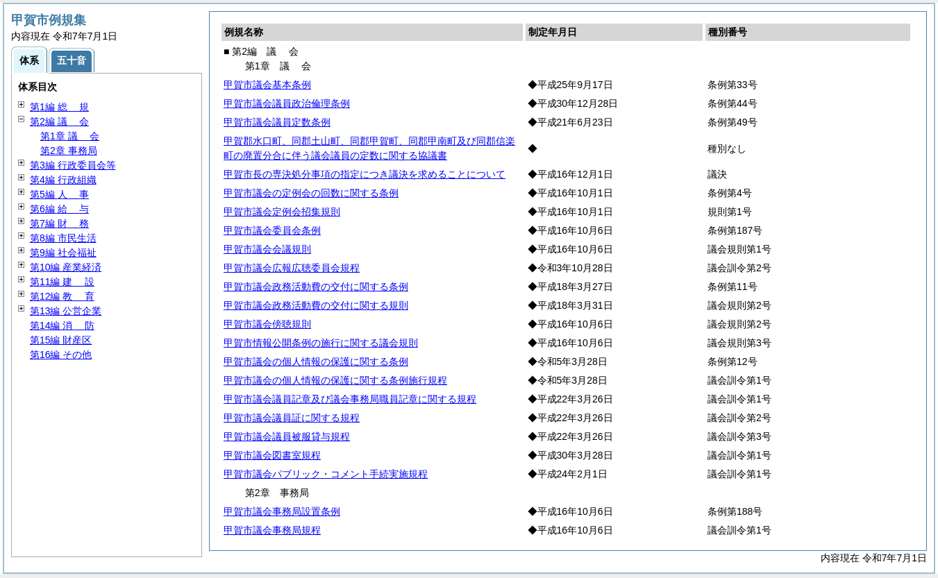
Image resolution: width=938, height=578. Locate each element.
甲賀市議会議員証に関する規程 (292, 417)
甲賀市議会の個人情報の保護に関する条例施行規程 (335, 380)
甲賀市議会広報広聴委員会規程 (292, 267)
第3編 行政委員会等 (73, 165)
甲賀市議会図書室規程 (272, 455)
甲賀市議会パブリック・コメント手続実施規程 (326, 473)
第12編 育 (62, 296)
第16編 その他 (61, 354)
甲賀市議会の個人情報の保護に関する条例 (316, 361)
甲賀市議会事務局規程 (272, 530)
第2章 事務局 (68, 150)
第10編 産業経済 (65, 267)
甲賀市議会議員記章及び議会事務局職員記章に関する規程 (350, 399)
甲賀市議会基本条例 (267, 84)
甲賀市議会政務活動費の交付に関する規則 (316, 305)
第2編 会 (59, 121)
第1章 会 (69, 136)
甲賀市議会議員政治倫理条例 (287, 103)
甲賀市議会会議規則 (267, 249)
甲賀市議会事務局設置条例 (282, 511)
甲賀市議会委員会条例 (272, 230)
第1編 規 (59, 106)
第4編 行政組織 (63, 179)
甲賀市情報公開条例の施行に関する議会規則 (321, 342)
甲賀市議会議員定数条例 (277, 122)
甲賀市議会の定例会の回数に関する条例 (311, 192)
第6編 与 (59, 208)
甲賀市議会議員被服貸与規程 (287, 436)
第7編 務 (59, 223)
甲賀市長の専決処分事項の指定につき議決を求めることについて (364, 174)
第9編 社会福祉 (63, 252)
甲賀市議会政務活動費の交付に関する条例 (316, 286)
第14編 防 (62, 325)
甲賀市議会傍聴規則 (267, 324)
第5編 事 (59, 194)
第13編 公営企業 (65, 310)
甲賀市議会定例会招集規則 (282, 211)
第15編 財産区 (61, 340)
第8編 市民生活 (63, 238)
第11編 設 (62, 281)
